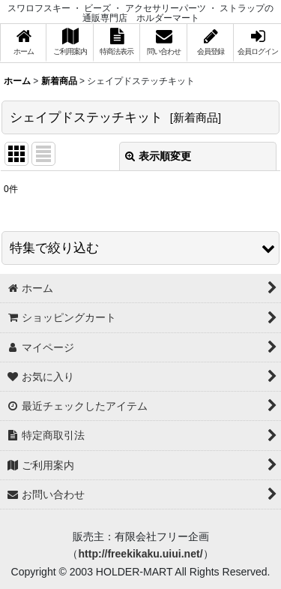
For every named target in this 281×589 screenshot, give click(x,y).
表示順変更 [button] (158, 156)
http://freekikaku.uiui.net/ (140, 554)
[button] (140, 248)
